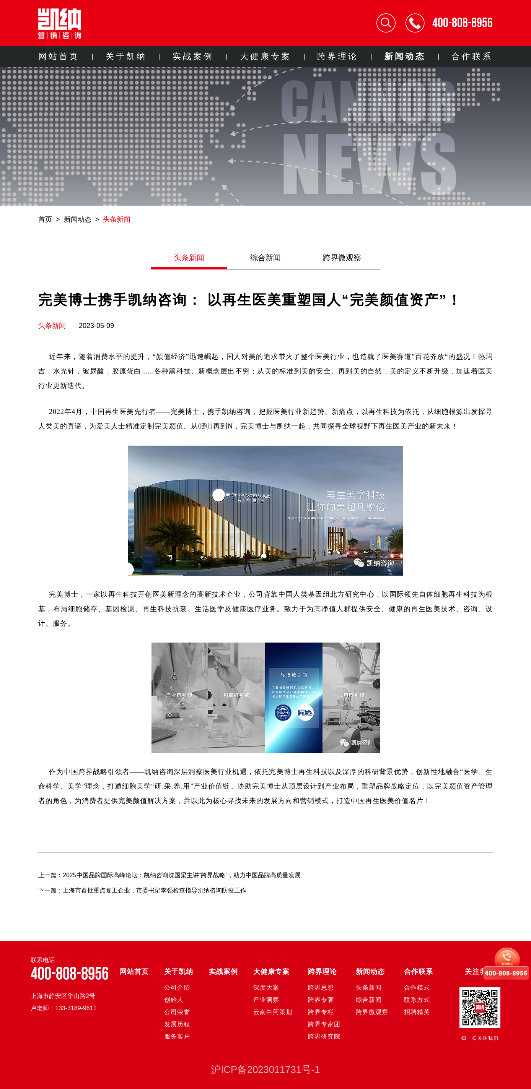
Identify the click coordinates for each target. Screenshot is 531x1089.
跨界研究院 (324, 1036)
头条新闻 (116, 219)
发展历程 (177, 1024)
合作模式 (417, 987)
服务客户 (177, 1036)
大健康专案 (266, 56)
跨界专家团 (324, 1024)
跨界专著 (321, 999)
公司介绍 (177, 987)
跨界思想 (321, 987)
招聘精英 (417, 1012)
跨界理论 (337, 56)
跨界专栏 (321, 1012)
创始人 (174, 999)
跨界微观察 (342, 257)
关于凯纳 (126, 56)
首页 (45, 219)
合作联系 (472, 56)
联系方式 (417, 999)
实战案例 (193, 56)
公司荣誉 (177, 1012)
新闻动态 (405, 56)
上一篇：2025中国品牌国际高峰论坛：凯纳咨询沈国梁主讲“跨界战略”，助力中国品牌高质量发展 (169, 875)
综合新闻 (265, 257)
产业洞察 (266, 999)
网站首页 (59, 56)
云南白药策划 (272, 1012)
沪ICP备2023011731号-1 (265, 1069)
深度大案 (266, 987)
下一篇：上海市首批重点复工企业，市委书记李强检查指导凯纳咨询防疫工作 (142, 890)
